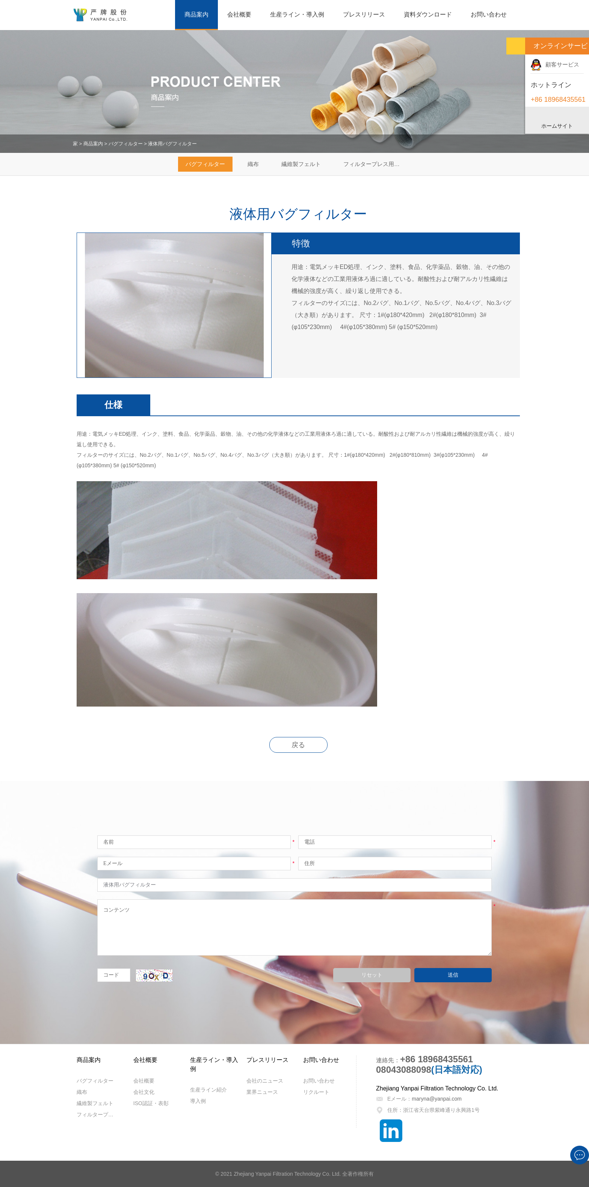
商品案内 (196, 14)
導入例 (198, 1101)
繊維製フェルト (301, 164)
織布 (253, 164)
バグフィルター (126, 143)
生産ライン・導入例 (297, 14)
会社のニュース (264, 1081)
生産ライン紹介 (208, 1090)
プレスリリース (364, 14)
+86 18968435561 (436, 1059)
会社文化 (143, 1092)
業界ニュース (262, 1092)
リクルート (316, 1092)
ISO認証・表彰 (151, 1103)
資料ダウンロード (428, 14)
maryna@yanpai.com (437, 1099)
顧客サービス (554, 64)
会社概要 (239, 14)
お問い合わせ (489, 14)
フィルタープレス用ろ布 (374, 164)
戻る (298, 745)
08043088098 (403, 1070)
